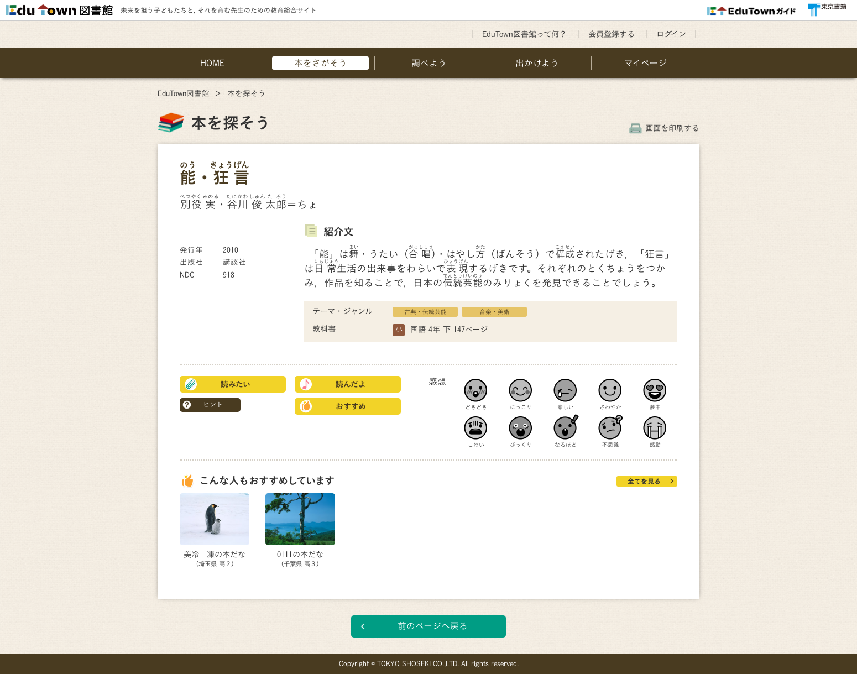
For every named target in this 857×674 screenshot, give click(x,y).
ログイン (671, 34)
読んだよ (351, 384)
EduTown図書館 (184, 93)
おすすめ (351, 406)
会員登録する (611, 34)
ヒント (213, 404)
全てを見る (644, 481)
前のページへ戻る (433, 625)
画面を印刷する (672, 128)
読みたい (235, 384)
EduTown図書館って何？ (524, 34)
